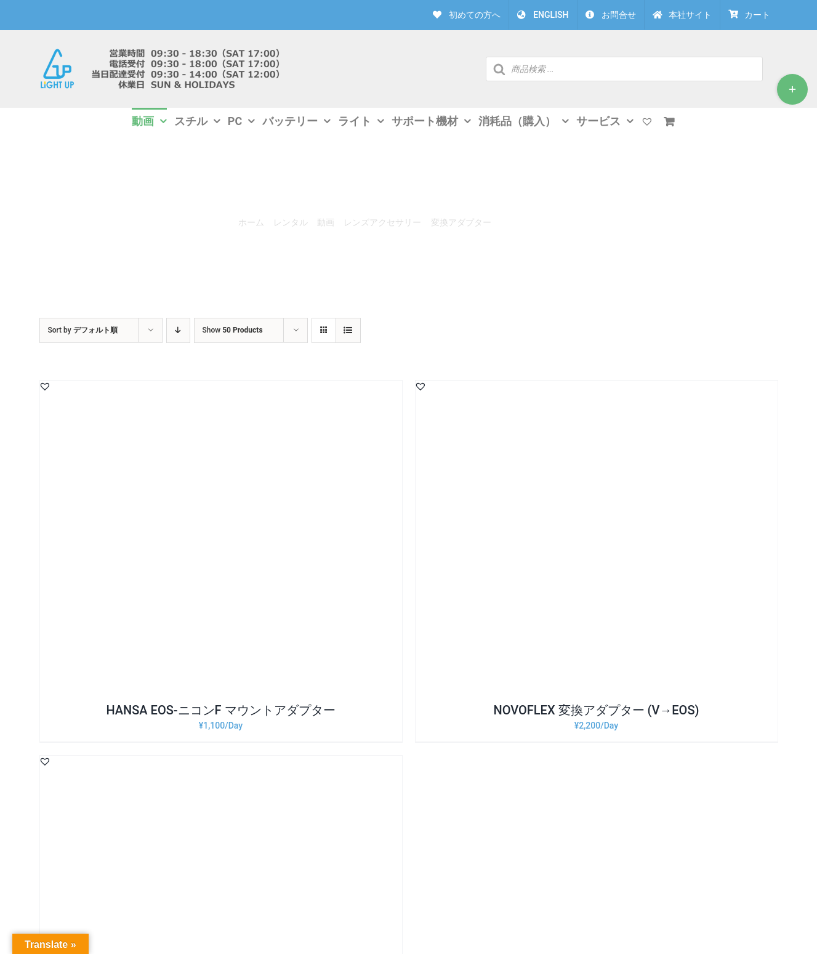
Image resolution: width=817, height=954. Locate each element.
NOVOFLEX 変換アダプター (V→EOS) (596, 710)
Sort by (83, 330)
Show (233, 330)
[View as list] (348, 330)
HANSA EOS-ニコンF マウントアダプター (220, 710)
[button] (44, 386)
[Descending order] (178, 330)
